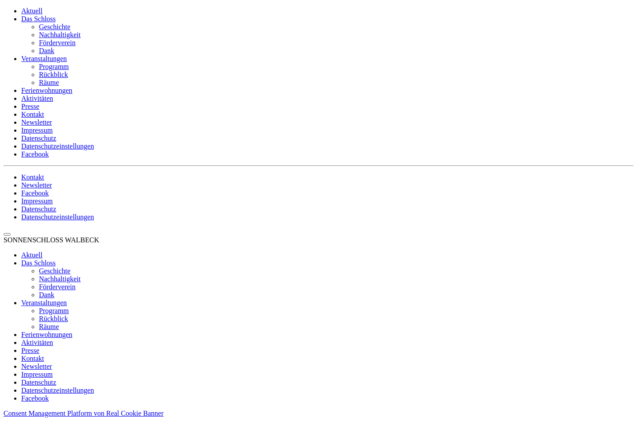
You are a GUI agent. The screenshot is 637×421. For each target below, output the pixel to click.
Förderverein (57, 42)
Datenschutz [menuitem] (38, 382)
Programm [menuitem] (54, 310)
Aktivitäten (37, 98)
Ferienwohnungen (47, 90)
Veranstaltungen (44, 58)
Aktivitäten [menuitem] (37, 342)
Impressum (37, 130)
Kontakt (32, 114)
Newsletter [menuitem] (36, 366)
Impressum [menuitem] (37, 374)
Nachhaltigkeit (60, 34)
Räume (49, 82)
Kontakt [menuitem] (32, 358)
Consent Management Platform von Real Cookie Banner (84, 413)
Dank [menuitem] (46, 295)
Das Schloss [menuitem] (38, 263)
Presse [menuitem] (30, 350)
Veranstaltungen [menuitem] (44, 302)
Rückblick (53, 74)
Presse (30, 106)
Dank (46, 50)
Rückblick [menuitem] (53, 318)
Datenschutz (38, 138)
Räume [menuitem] (49, 326)
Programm (54, 66)
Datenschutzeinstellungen (57, 146)
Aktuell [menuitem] (31, 255)
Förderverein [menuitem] (57, 287)
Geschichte (54, 27)
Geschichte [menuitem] (54, 271)
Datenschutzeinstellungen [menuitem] (57, 390)
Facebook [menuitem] (35, 398)
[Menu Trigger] (7, 234)
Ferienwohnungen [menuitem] (47, 334)
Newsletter (36, 122)
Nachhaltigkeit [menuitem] (60, 279)
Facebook (35, 154)
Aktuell (31, 11)
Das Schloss (38, 19)
